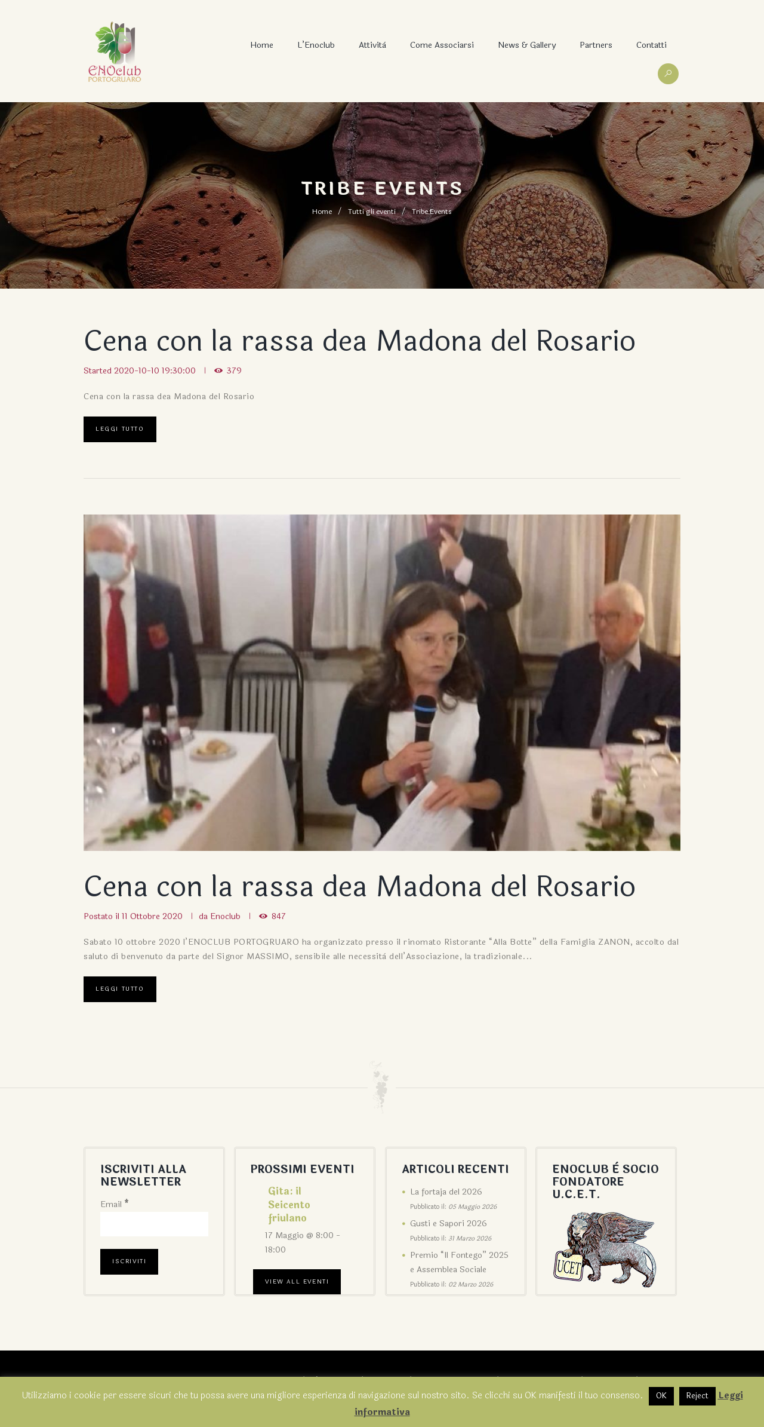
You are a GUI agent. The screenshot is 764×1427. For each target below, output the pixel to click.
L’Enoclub (316, 45)
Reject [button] (697, 1396)
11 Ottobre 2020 (152, 916)
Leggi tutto (120, 429)
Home (261, 45)
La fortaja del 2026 (446, 1192)
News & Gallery (527, 45)
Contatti (651, 45)
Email (114, 1204)
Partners (596, 45)
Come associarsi (442, 45)
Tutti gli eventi (372, 211)
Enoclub (225, 916)
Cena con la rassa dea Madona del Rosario (360, 341)
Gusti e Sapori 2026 (448, 1223)
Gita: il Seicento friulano (289, 1205)
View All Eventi (297, 1282)
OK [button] (661, 1396)
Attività (372, 45)
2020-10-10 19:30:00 (155, 371)
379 (234, 371)
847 (279, 916)
